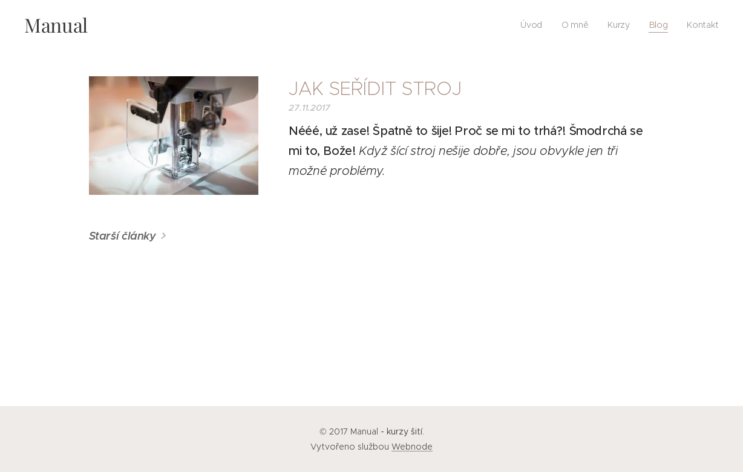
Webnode (412, 446)
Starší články (122, 236)
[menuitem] (531, 25)
